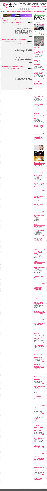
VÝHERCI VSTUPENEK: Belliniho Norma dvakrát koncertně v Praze (38, 429)
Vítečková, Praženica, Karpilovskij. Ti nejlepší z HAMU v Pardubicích (38, 302)
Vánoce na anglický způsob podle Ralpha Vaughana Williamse (38, 356)
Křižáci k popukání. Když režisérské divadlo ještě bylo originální (38, 337)
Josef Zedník (19, 41)
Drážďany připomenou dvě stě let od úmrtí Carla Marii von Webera (39, 417)
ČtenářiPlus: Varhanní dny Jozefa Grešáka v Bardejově (39, 469)
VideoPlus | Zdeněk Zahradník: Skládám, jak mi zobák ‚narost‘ (39, 196)
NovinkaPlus (37, 364)
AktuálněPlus (37, 47)
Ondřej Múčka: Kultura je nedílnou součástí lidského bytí (39, 185)
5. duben (37, 14)
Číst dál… (31, 62)
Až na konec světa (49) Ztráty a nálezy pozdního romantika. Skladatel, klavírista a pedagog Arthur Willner (39, 266)
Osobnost (36, 11)
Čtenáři (45, 11)
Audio (16, 11)
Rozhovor (8, 11)
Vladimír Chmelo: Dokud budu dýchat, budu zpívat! (14, 39)
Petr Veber (18, 68)
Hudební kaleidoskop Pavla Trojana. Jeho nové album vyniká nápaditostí (39, 367)
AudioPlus (36, 224)
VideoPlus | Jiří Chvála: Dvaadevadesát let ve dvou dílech (38, 206)
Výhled (34, 11)
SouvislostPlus (37, 396)
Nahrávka (31, 11)
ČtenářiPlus (36, 456)
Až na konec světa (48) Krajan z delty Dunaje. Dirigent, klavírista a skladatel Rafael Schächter (38, 288)
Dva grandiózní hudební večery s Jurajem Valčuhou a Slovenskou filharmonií (39, 85)
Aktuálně (2, 11)
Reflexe (5, 11)
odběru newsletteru (41, 24)
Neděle (40, 11)
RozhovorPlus (12, 22)
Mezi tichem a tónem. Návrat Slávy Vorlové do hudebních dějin (39, 378)
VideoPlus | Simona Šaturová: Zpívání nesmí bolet (39, 215)
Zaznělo (25, 11)
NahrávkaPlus (13, 68)
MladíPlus (36, 299)
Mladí (20, 11)
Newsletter (37, 22)
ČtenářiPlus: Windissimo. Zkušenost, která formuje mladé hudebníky (39, 459)
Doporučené (37, 81)
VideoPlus (36, 193)
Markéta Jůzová (18, 22)
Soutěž (42, 11)
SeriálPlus (36, 261)
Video (18, 11)
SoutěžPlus (36, 425)
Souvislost (11, 11)
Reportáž (22, 11)
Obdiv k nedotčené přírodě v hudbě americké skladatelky (39, 387)
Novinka (28, 11)
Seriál (14, 11)
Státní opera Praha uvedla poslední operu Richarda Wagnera (39, 117)
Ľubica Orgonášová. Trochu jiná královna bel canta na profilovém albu (39, 346)
